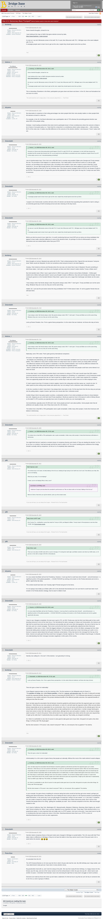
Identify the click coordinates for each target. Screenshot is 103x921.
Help (97, 7)
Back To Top (5, 918)
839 (23, 16)
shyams (8, 107)
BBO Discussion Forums (8, 13)
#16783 (99, 107)
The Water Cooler (27, 13)
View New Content (93, 13)
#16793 (99, 541)
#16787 (99, 255)
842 (33, 16)
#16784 (99, 141)
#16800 (99, 853)
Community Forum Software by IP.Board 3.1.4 (89, 918)
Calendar (17, 10)
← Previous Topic (79, 892)
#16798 (99, 743)
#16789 (99, 336)
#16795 (99, 601)
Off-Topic (18, 13)
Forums (4, 10)
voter (79, 693)
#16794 (99, 571)
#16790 (99, 425)
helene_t (8, 62)
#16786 (99, 218)
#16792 (99, 512)
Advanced (101, 10)
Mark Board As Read (32, 918)
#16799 (99, 829)
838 (20, 16)
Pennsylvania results (39, 524)
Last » (39, 16)
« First (13, 16)
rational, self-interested (71, 693)
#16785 (99, 186)
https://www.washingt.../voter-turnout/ (37, 36)
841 (30, 16)
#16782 (99, 62)
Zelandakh (9, 141)
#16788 (99, 305)
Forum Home (12, 918)
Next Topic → (98, 892)
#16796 (99, 650)
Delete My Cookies (21, 918)
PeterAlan (8, 853)
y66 (6, 460)
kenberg (8, 24)
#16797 (99, 670)
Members (10, 10)
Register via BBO (78, 7)
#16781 (99, 24)
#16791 (99, 460)
